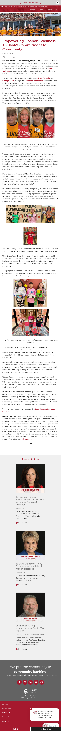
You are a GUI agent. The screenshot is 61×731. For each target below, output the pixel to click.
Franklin (46, 78)
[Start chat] (50, 726)
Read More (22, 523)
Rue (40, 78)
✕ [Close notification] (31, 709)
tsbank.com (27, 439)
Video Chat (46, 729)
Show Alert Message (30, 3)
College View (8, 81)
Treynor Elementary (34, 81)
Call (15, 729)
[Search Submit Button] (57, 10)
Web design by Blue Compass (30, 698)
